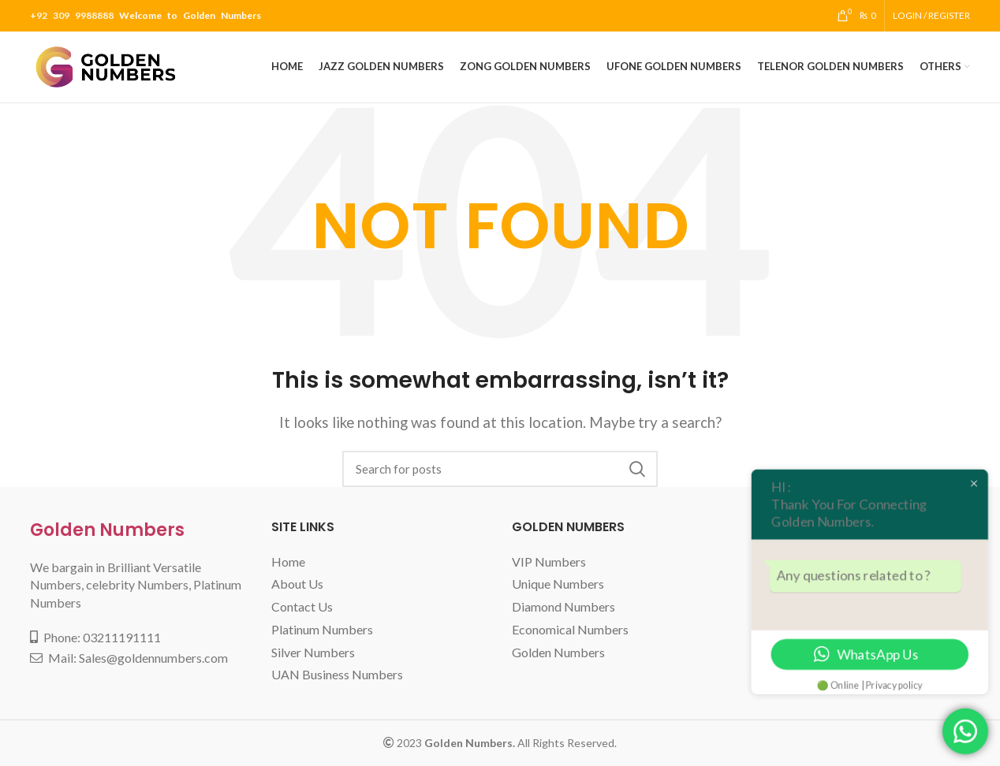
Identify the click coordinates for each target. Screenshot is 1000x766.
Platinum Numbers (322, 629)
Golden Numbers (107, 530)
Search (636, 469)
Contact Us (302, 606)
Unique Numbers (558, 583)
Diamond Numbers (563, 606)
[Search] (500, 469)
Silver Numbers (313, 652)
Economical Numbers (570, 629)
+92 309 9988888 (72, 15)
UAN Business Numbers (337, 674)
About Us (297, 583)
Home (288, 561)
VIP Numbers (549, 561)
